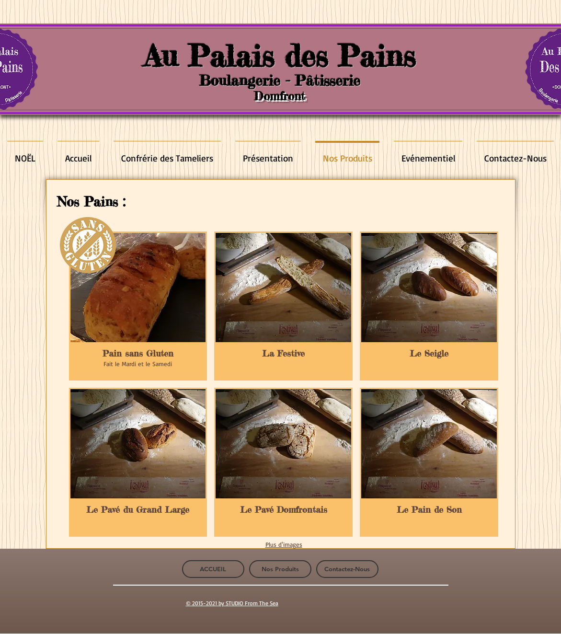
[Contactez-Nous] (347, 569)
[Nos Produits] (280, 569)
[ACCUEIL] (213, 569)
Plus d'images (283, 544)
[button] (138, 305)
